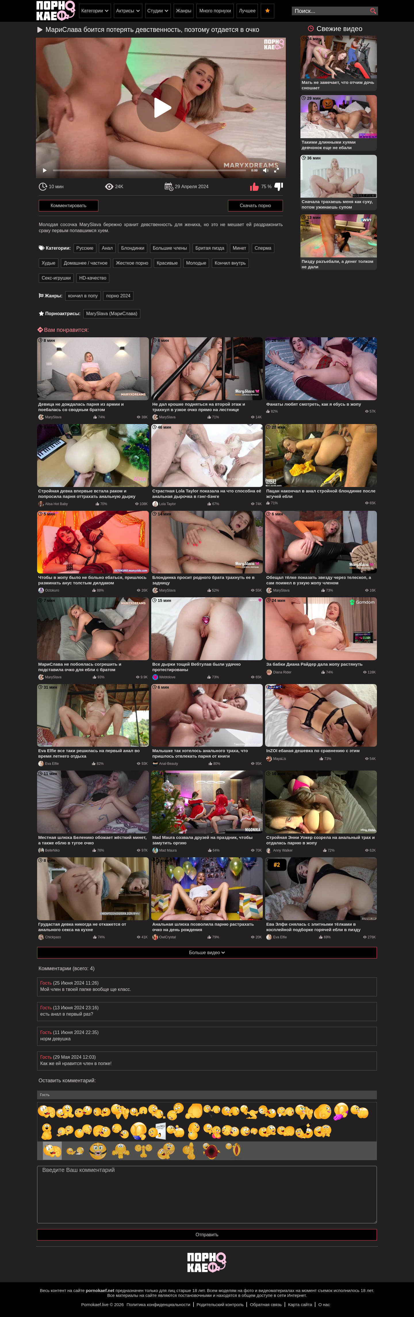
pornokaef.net (100, 1290)
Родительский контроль (220, 1304)
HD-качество (92, 278)
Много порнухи (215, 10)
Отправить (206, 1234)
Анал (107, 248)
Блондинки (132, 248)
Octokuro (48, 590)
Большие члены (170, 248)
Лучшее (247, 10)
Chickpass (49, 937)
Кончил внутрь (230, 263)
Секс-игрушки (56, 278)
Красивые (167, 263)
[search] (373, 11)
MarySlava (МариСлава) (111, 313)
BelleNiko (49, 850)
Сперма (263, 248)
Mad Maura (164, 850)
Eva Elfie (48, 764)
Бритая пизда (209, 248)
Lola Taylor (164, 504)
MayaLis (276, 759)
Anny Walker (279, 850)
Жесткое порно (132, 263)
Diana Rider (278, 672)
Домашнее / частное (86, 263)
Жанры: (53, 295)
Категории (92, 10)
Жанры (183, 10)
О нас (324, 1304)
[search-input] (335, 11)
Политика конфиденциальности (158, 1304)
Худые (48, 263)
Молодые (196, 263)
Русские (84, 248)
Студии (155, 10)
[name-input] (207, 1095)
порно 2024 (118, 295)
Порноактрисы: (62, 313)
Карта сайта (300, 1304)
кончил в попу (83, 295)
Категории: (58, 248)
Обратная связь (266, 1304)
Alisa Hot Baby (53, 504)
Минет (239, 248)
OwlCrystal (164, 937)
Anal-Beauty (165, 764)
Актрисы (125, 10)
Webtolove (163, 677)
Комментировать (69, 205)
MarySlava (50, 417)
